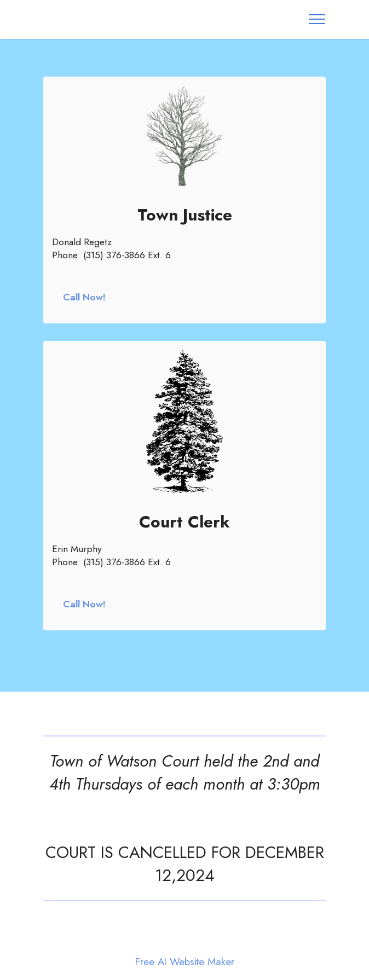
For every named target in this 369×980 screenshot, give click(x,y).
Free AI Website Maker (184, 962)
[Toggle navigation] (317, 19)
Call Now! (84, 297)
